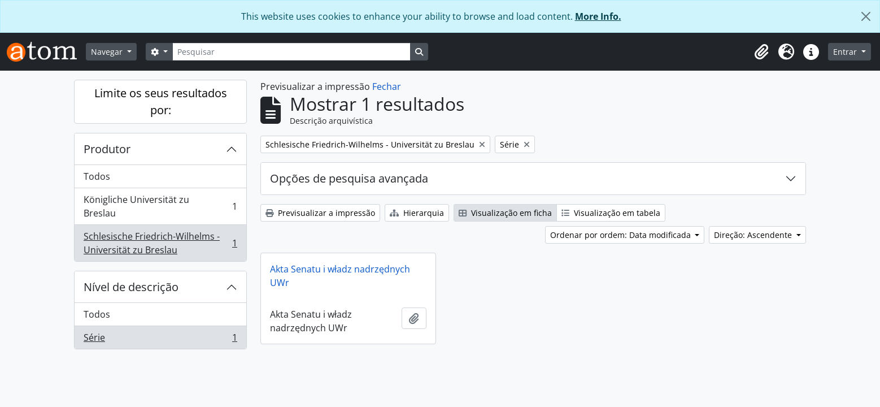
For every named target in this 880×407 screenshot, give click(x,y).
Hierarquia (417, 212)
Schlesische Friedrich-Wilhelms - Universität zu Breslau (160, 243)
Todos (97, 176)
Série (160, 340)
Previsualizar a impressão (320, 212)
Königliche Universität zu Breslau (160, 206)
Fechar (386, 86)
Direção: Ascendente (754, 235)
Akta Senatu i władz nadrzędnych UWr (340, 276)
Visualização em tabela (610, 212)
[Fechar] (865, 16)
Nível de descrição (131, 287)
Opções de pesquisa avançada (349, 178)
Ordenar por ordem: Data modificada (621, 235)
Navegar (108, 51)
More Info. (598, 16)
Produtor (107, 149)
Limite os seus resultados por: (160, 101)
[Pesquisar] (291, 51)
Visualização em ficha (505, 212)
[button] (761, 52)
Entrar (846, 51)
